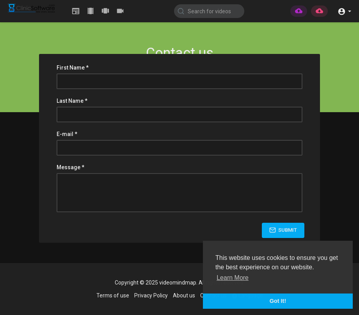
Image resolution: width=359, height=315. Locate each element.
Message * (70, 167)
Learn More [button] (233, 277)
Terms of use (112, 295)
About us (184, 295)
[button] (344, 10)
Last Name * (72, 101)
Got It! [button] (278, 301)
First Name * (73, 67)
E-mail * (67, 134)
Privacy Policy (151, 295)
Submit (283, 230)
